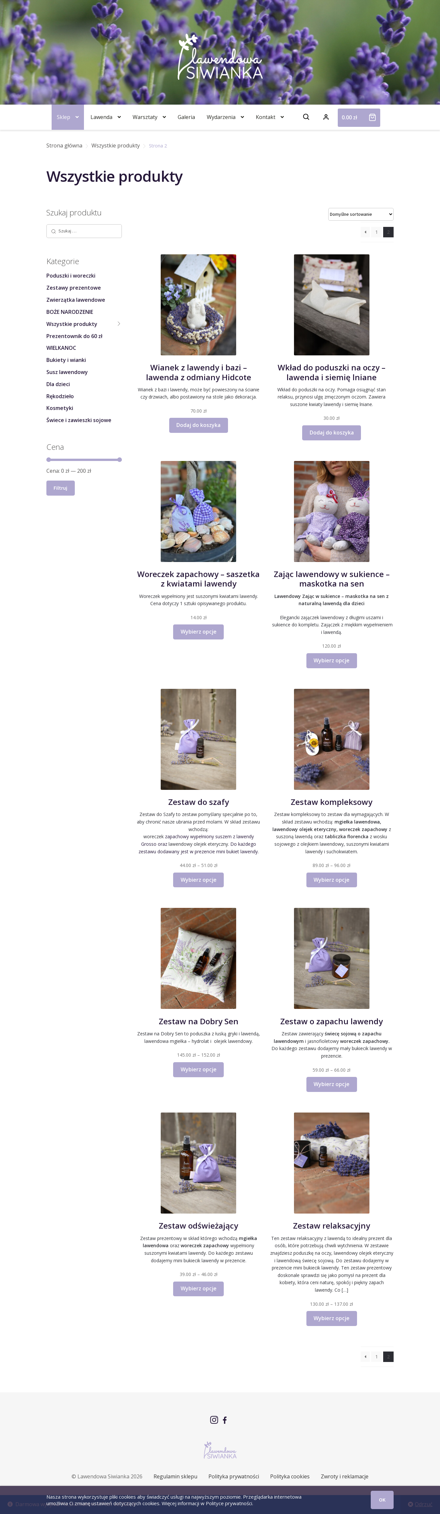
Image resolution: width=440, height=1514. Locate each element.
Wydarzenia (221, 117)
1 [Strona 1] (376, 232)
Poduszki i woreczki (70, 275)
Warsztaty (145, 117)
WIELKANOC (61, 347)
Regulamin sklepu (175, 1476)
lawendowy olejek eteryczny (198, 844)
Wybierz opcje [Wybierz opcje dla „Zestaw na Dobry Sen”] (199, 1069)
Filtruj (60, 488)
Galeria (186, 117)
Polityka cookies (290, 1476)
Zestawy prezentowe (73, 287)
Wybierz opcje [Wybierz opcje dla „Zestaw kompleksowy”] (332, 879)
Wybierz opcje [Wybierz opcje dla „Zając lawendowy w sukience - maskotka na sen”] (332, 660)
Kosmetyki (59, 408)
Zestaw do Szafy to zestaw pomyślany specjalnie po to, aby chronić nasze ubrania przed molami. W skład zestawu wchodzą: (198, 821)
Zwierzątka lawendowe (75, 299)
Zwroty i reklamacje (344, 1476)
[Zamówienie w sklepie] (361, 214)
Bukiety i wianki (66, 360)
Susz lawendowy (67, 372)
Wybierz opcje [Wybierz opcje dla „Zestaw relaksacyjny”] (332, 1318)
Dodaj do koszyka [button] (198, 425)
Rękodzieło (60, 396)
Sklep (63, 117)
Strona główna (64, 145)
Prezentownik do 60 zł (74, 336)
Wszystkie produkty (115, 145)
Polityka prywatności (233, 1476)
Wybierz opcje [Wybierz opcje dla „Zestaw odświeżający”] (199, 1288)
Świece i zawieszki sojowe (78, 420)
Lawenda (101, 117)
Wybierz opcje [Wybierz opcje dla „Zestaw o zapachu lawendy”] (332, 1084)
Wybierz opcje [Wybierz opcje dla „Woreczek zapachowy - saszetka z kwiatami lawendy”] (199, 631)
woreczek (153, 836)
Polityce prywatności (229, 1503)
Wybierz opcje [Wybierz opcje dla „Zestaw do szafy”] (199, 879)
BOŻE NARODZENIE (69, 311)
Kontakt (265, 117)
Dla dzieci (58, 384)
